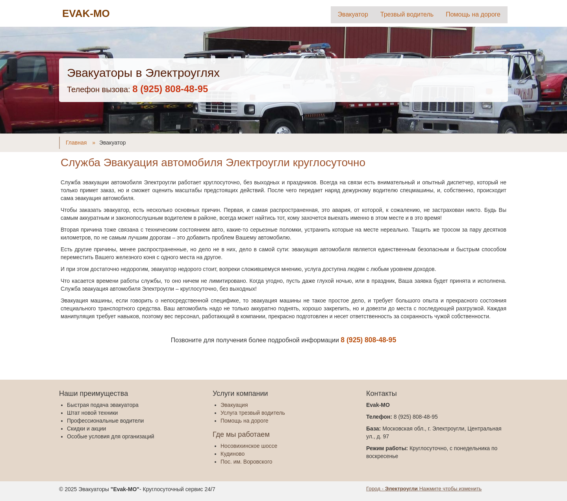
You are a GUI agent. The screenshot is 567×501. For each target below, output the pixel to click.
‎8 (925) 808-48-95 (170, 89)
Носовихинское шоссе (248, 446)
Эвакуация (234, 405)
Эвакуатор (353, 14)
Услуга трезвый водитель (252, 413)
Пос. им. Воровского (246, 461)
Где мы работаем (241, 434)
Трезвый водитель (407, 14)
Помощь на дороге (473, 14)
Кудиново (232, 454)
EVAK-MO (86, 13)
